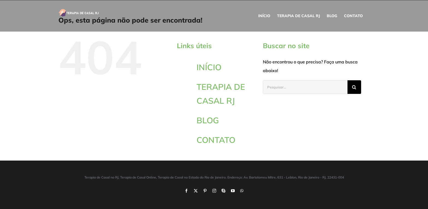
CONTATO (216, 140)
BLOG (208, 120)
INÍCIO (209, 67)
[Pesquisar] (354, 87)
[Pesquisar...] (305, 87)
